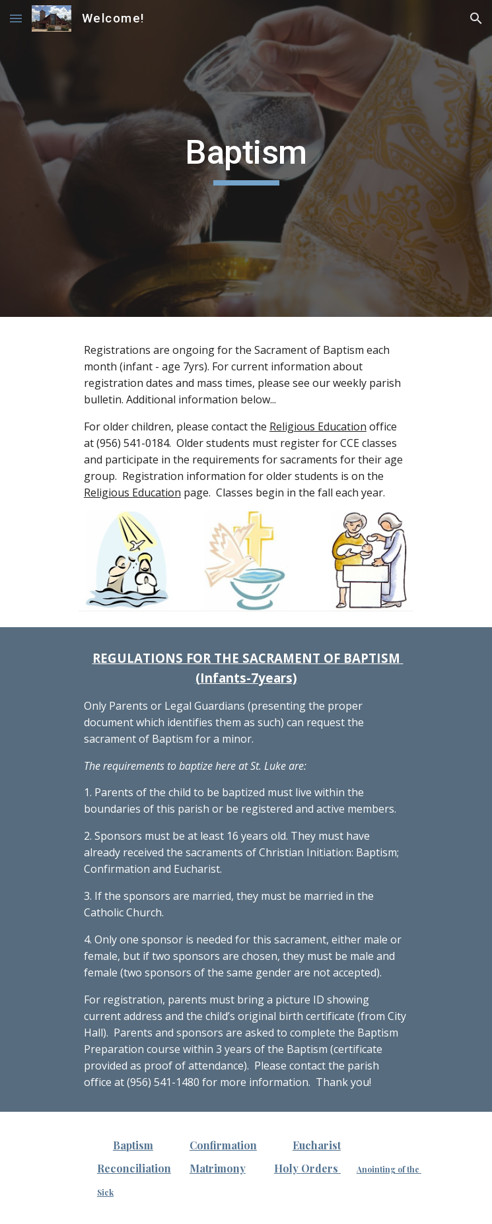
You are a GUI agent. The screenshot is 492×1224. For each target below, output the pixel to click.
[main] (246, 158)
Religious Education (318, 426)
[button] (16, 18)
